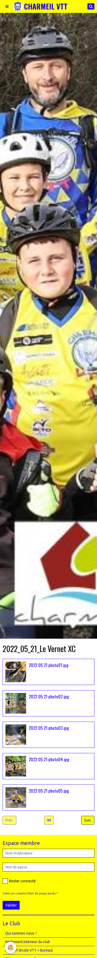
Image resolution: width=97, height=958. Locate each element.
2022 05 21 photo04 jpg (49, 759)
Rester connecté (19, 881)
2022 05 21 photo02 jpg (49, 696)
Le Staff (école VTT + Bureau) (29, 950)
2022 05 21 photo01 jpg (48, 665)
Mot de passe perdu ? (43, 893)
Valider (11, 905)
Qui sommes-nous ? (21, 933)
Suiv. (88, 820)
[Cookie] (10, 947)
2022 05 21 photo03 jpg (49, 727)
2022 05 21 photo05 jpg (49, 790)
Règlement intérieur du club (27, 942)
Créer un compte (14, 893)
